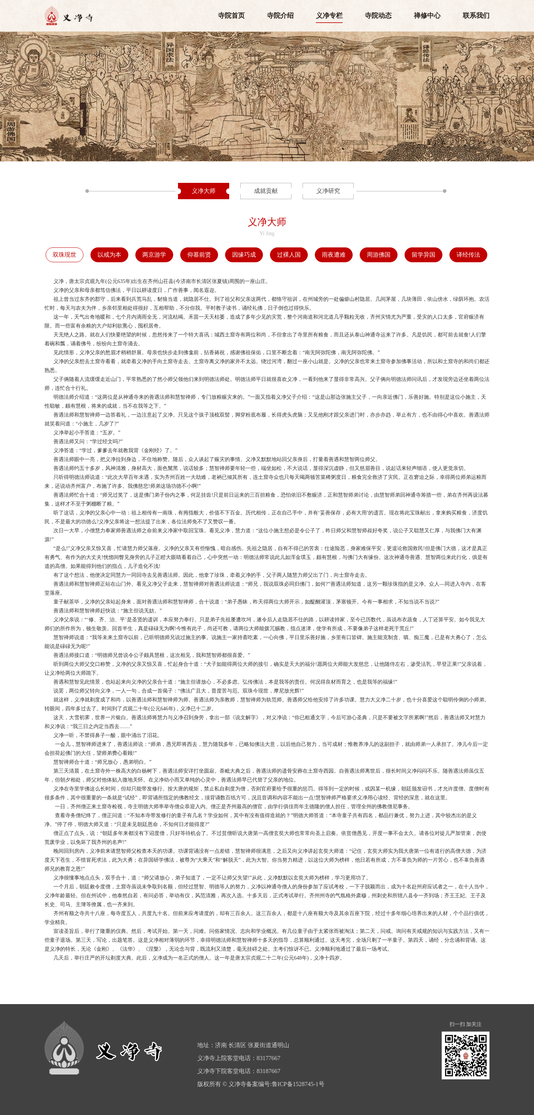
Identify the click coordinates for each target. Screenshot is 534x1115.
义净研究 (328, 191)
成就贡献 (266, 191)
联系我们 (476, 15)
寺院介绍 (280, 15)
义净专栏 (329, 15)
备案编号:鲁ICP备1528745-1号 (285, 1084)
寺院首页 (231, 15)
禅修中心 (427, 15)
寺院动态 (378, 15)
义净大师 (203, 191)
